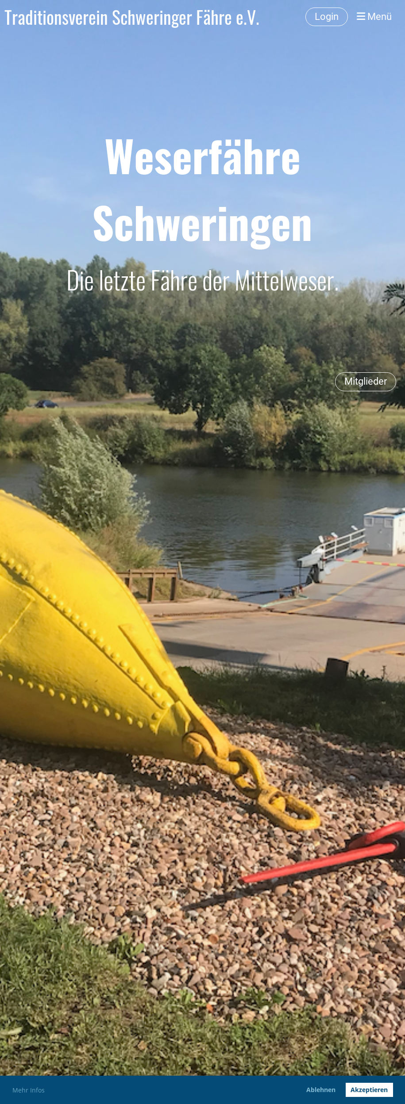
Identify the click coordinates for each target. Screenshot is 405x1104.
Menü (374, 16)
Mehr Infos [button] (28, 1090)
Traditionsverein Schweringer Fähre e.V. (131, 16)
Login (327, 16)
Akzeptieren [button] (369, 1089)
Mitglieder (365, 381)
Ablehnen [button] (321, 1089)
